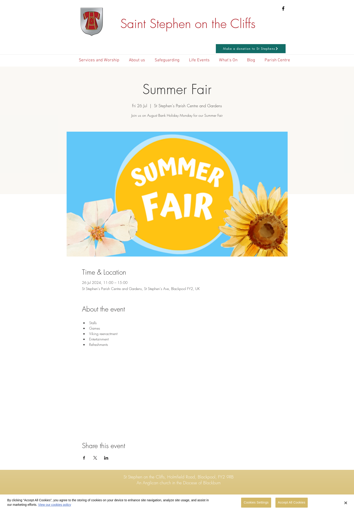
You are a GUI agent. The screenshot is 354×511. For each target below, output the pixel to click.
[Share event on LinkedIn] (106, 458)
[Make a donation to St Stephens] (251, 48)
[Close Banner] (346, 504)
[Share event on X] (95, 458)
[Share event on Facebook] (84, 458)
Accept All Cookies (291, 504)
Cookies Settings (256, 504)
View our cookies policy (54, 506)
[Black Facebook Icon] (283, 8)
